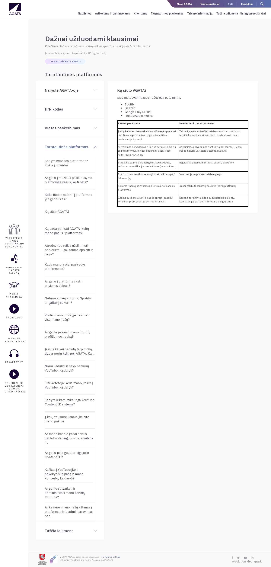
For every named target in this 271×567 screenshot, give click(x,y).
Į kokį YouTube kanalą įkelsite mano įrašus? (67, 418)
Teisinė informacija (200, 13)
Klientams (140, 13)
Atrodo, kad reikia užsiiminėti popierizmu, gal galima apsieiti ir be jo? (69, 249)
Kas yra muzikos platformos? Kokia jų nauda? (66, 162)
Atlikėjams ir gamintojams (112, 13)
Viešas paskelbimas (62, 127)
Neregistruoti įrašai (253, 13)
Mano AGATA (184, 4)
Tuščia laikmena (227, 13)
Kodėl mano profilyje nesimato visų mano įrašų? (68, 317)
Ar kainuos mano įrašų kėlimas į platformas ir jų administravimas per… (69, 511)
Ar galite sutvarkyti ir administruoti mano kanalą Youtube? (65, 492)
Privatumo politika (111, 556)
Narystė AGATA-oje (61, 90)
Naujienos (84, 13)
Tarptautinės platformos (167, 13)
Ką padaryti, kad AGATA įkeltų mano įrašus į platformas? (67, 230)
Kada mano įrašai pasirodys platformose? (65, 266)
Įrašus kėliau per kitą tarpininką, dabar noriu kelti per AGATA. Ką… (69, 351)
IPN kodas (54, 109)
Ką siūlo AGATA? (57, 211)
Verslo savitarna (209, 4)
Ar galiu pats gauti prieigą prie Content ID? (67, 454)
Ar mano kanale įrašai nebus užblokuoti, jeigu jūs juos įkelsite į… (69, 437)
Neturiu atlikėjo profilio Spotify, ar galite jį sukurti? (68, 300)
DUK (230, 4)
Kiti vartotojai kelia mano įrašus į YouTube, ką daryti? (69, 385)
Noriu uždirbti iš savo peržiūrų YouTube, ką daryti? (67, 368)
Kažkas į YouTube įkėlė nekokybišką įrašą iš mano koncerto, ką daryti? (64, 473)
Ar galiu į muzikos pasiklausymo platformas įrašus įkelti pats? (68, 179)
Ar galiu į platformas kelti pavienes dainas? (63, 283)
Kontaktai (247, 4)
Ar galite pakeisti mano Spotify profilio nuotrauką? (67, 334)
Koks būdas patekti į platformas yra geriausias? (68, 196)
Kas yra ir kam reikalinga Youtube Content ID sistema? (69, 402)
